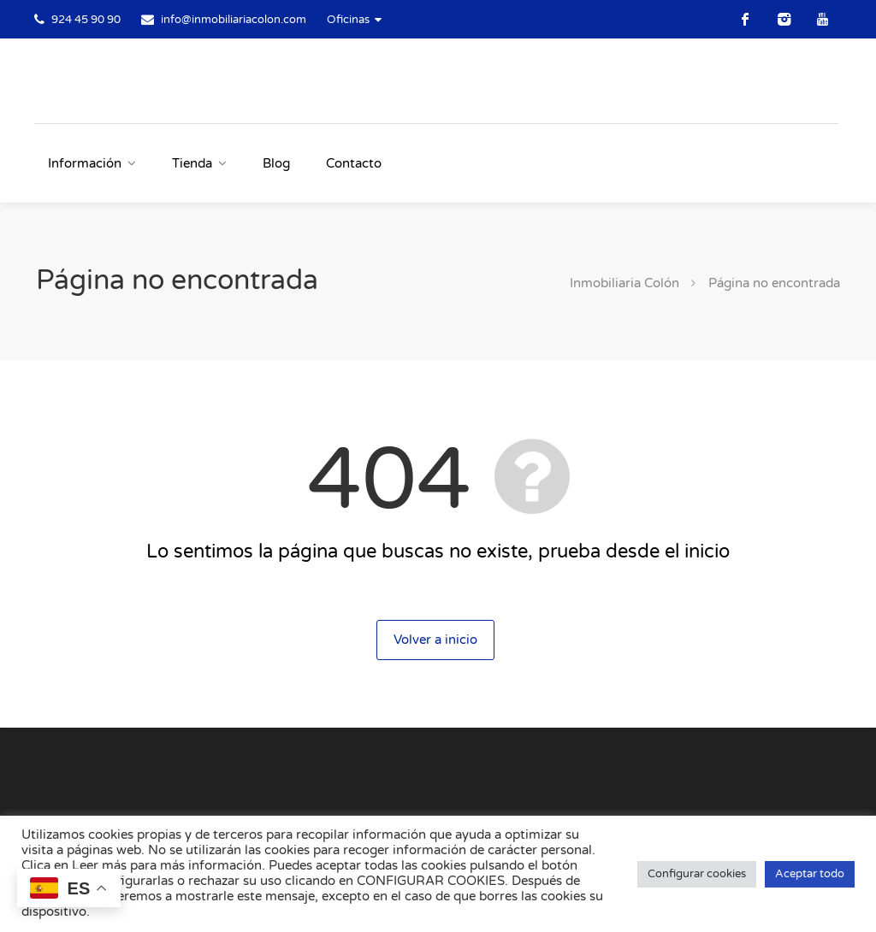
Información (84, 163)
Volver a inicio (435, 639)
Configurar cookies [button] (697, 874)
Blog (276, 163)
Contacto (354, 163)
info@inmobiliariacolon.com (233, 20)
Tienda (192, 163)
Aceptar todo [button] (809, 874)
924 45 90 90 (86, 20)
